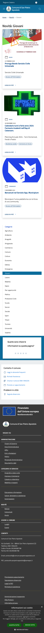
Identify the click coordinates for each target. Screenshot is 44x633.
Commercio (9, 248)
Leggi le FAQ (9, 583)
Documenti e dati (10, 463)
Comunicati (10, 186)
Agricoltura (9, 231)
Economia (8, 260)
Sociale (7, 311)
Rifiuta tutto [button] (30, 625)
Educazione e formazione (13, 492)
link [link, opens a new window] (22, 621)
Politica (7, 294)
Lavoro (7, 277)
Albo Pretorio (9, 600)
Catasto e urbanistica (12, 479)
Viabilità (7, 332)
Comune (8, 252)
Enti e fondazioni (10, 453)
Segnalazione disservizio (13, 580)
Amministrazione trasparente (15, 596)
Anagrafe (8, 239)
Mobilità (7, 281)
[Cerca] (40, 9)
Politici (7, 456)
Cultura (7, 256)
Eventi (7, 527)
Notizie (7, 509)
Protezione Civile (10, 298)
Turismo (7, 324)
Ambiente (8, 235)
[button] (22, 630)
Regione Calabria (8, 2)
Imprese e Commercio (12, 476)
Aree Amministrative (12, 447)
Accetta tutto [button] (14, 625)
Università (8, 328)
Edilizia (7, 265)
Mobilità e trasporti (11, 482)
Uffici (6, 450)
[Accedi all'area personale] (36, 2)
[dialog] (22, 619)
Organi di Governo (11, 443)
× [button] (41, 607)
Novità (11, 17)
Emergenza (9, 269)
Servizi (7, 307)
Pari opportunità (10, 290)
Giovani (7, 273)
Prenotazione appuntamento (14, 577)
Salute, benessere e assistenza (15, 495)
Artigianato (9, 243)
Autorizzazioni (9, 499)
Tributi (7, 320)
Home (4, 17)
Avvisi (8, 57)
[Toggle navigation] (4, 8)
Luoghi (7, 524)
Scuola (7, 303)
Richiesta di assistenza (12, 587)
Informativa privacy (11, 603)
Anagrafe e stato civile (12, 473)
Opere (7, 286)
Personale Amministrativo (13, 460)
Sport (7, 315)
